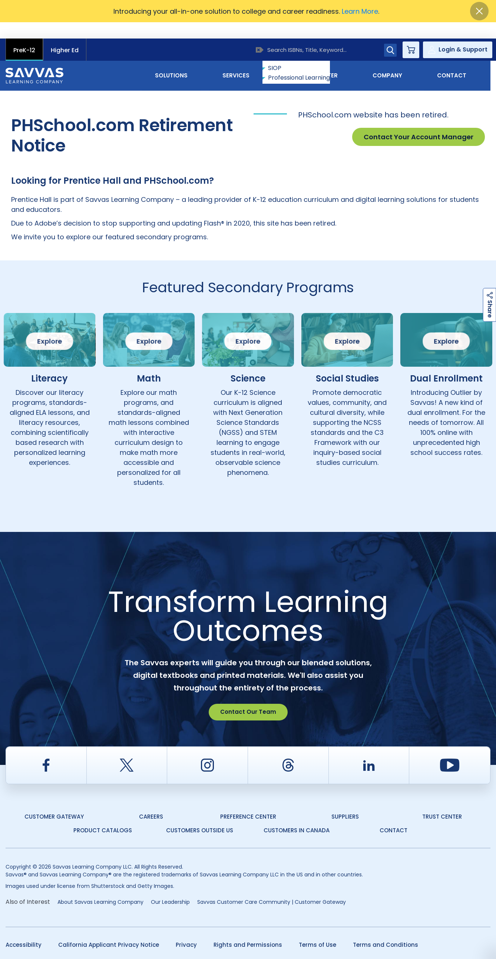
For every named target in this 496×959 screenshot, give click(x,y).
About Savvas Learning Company (100, 885)
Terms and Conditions (385, 928)
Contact (459, 59)
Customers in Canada (297, 814)
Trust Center (442, 800)
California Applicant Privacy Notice (108, 928)
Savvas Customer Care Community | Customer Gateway (271, 885)
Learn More (360, 11)
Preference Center (248, 800)
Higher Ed (65, 34)
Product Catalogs (102, 814)
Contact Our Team (248, 695)
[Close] (479, 11)
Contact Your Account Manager (418, 120)
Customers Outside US (199, 814)
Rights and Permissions (248, 928)
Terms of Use (317, 928)
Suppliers (345, 800)
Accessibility (24, 928)
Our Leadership (170, 885)
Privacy (186, 928)
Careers (151, 800)
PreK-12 (24, 34)
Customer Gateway (54, 800)
